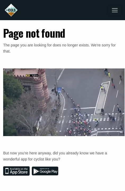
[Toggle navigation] (115, 10)
